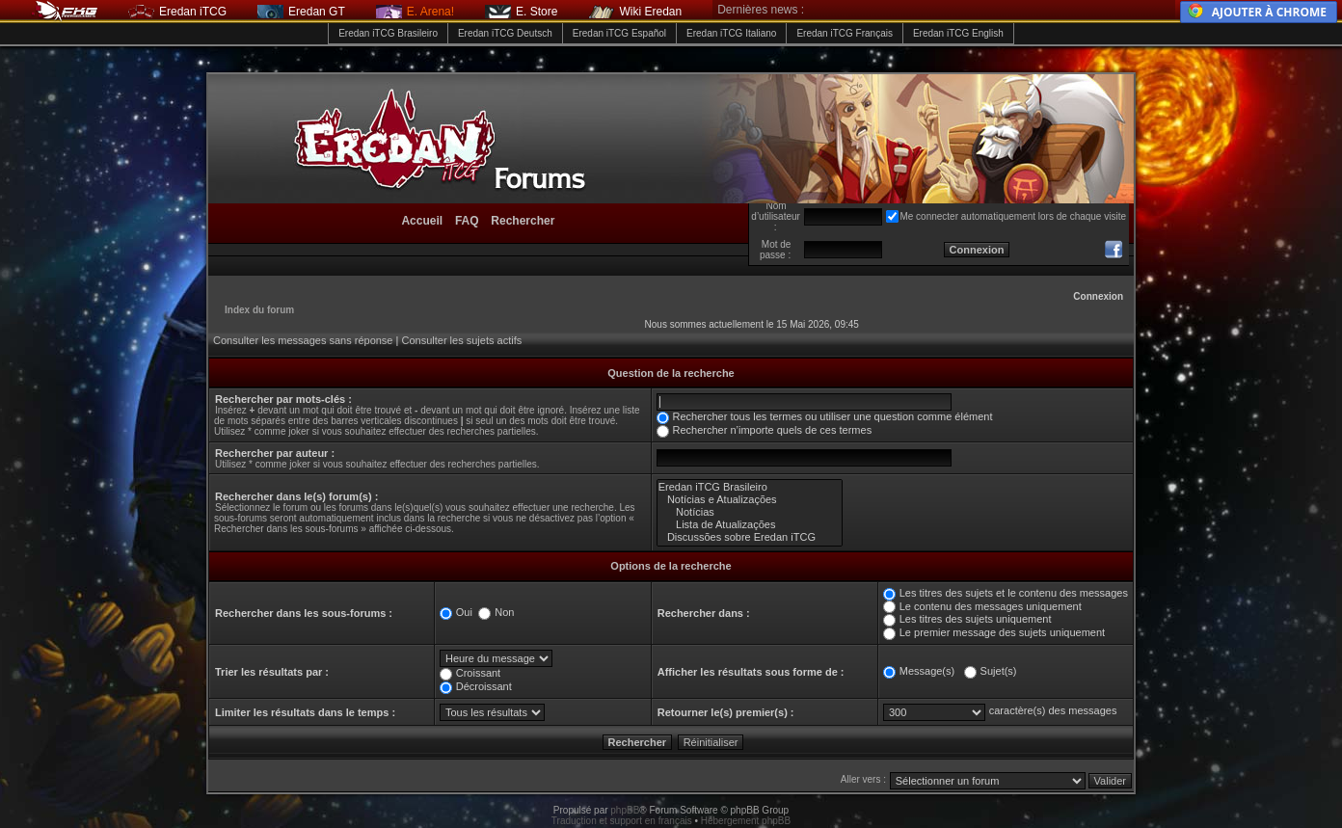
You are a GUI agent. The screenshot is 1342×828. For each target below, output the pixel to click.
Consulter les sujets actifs (461, 340)
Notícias (750, 512)
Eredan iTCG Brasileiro (388, 33)
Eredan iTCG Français (844, 33)
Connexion (1098, 296)
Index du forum (259, 310)
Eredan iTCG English (958, 33)
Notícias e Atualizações (750, 500)
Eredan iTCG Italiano (731, 33)
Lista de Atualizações (750, 525)
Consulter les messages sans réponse (302, 340)
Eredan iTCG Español (619, 33)
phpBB (624, 810)
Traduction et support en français (621, 820)
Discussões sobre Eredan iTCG (750, 537)
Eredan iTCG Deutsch (505, 33)
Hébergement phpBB (746, 820)
